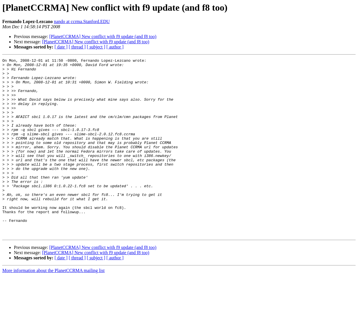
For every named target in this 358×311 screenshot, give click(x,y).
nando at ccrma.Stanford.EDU (82, 21)
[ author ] (115, 46)
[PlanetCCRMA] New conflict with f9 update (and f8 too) (102, 36)
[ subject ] (96, 46)
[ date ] (61, 46)
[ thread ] (77, 46)
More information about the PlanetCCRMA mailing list (53, 305)
